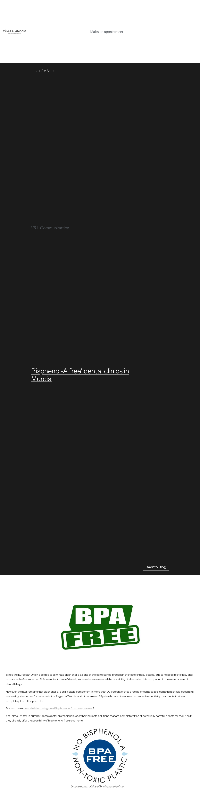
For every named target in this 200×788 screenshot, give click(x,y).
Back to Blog (156, 568)
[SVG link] (14, 31)
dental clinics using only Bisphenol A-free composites (58, 709)
